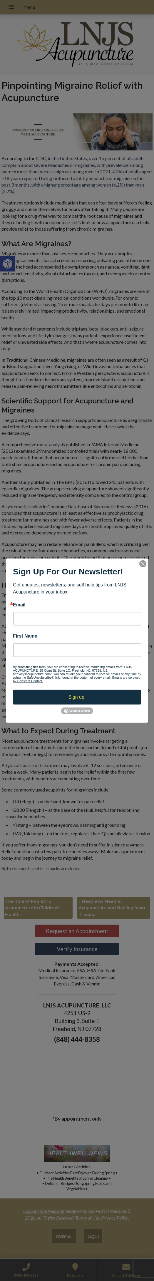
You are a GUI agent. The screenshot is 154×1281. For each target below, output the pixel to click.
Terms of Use (87, 1217)
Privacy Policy (114, 1217)
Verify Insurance (77, 948)
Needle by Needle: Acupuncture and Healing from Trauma (111, 907)
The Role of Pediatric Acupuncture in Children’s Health (33, 907)
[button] (7, 263)
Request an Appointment (77, 931)
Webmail (64, 1236)
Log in (93, 1236)
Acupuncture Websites (44, 1211)
